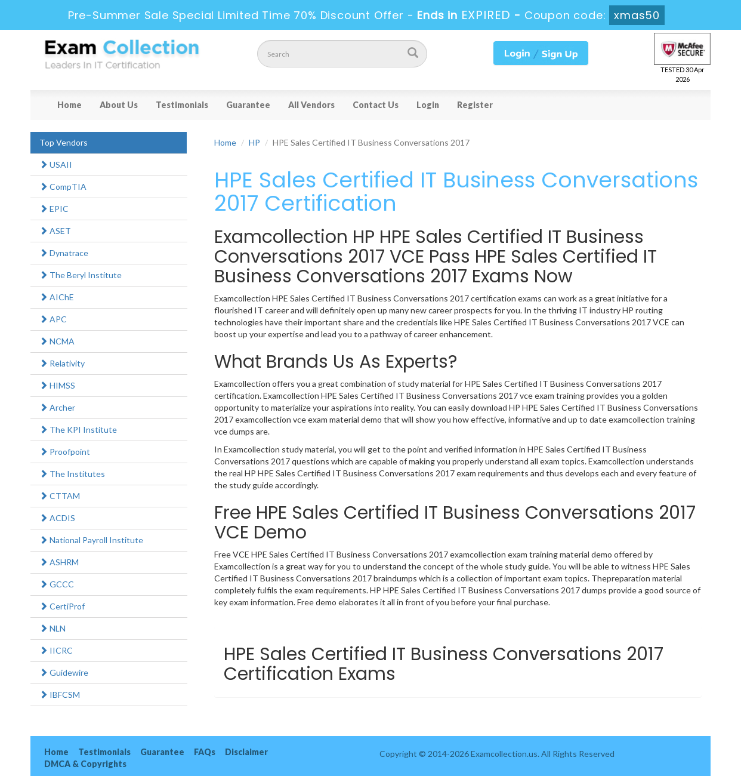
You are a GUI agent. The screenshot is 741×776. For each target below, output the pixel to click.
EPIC (54, 209)
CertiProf (62, 606)
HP (254, 142)
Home (69, 105)
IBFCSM (59, 694)
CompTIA (63, 186)
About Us (119, 105)
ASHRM (59, 562)
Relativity (62, 363)
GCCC (56, 584)
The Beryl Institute (80, 275)
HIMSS (57, 385)
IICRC (56, 650)
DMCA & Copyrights (85, 764)
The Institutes (72, 474)
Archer (57, 407)
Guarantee (248, 105)
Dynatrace (63, 253)
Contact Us (376, 105)
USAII (55, 164)
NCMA (57, 341)
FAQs (204, 752)
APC (53, 319)
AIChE (56, 297)
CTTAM (59, 496)
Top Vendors (63, 142)
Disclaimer (246, 752)
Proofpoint (64, 451)
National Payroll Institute (91, 540)
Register (475, 105)
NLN (52, 628)
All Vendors (311, 105)
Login (427, 105)
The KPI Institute (78, 429)
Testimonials (182, 105)
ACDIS (57, 518)
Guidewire (63, 672)
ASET (55, 231)
